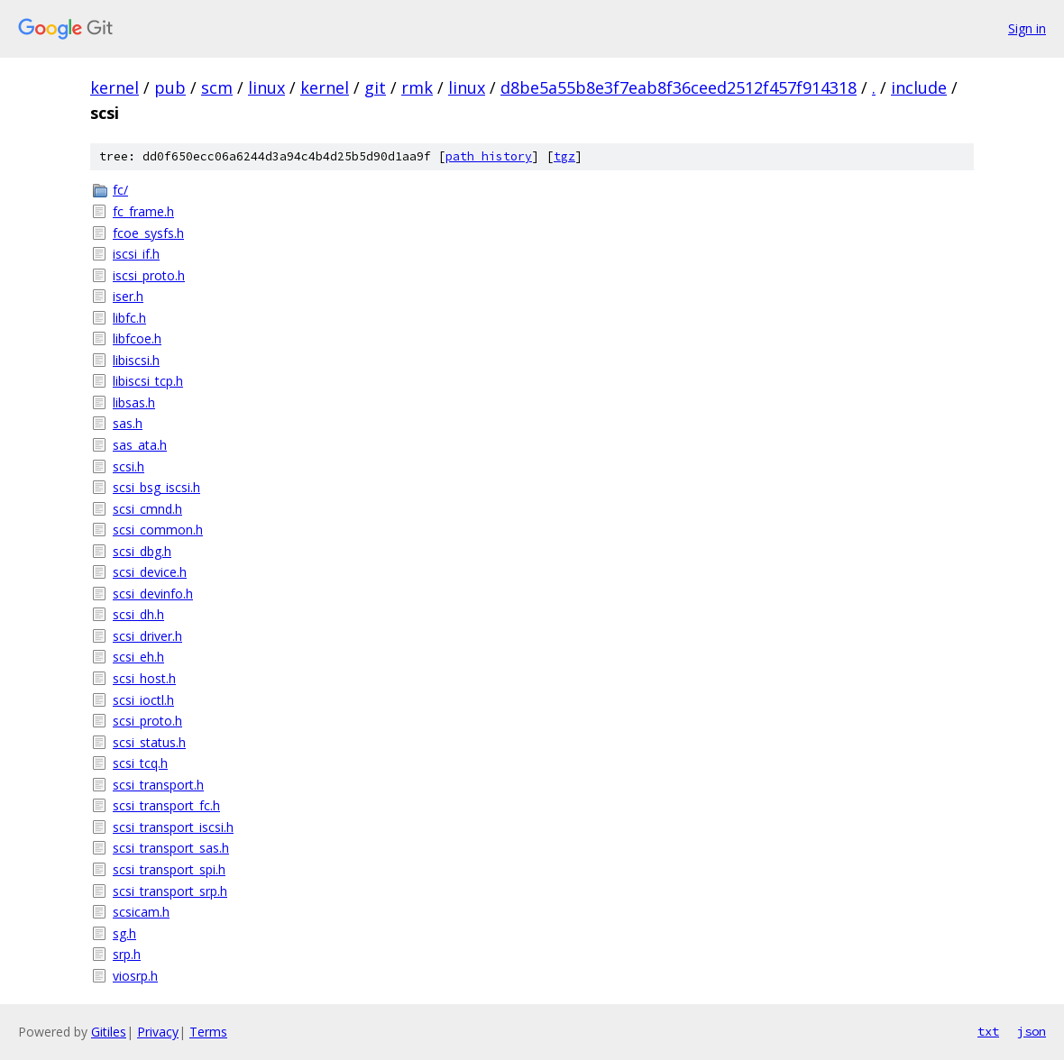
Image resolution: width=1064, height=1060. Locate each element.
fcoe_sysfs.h (148, 233)
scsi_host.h (144, 678)
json (1031, 1031)
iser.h (128, 296)
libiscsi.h (136, 360)
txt (988, 1031)
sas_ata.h (140, 444)
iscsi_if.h (136, 253)
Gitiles (108, 1031)
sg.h (124, 933)
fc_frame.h (143, 211)
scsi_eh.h (138, 656)
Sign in (1027, 28)
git (375, 87)
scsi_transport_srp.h (170, 891)
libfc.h (129, 317)
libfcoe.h (137, 338)
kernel (114, 87)
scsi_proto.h (147, 720)
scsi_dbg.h (142, 551)
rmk (417, 87)
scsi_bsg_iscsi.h (156, 487)
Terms (208, 1031)
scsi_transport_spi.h (169, 869)
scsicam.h (141, 911)
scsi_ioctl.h (143, 699)
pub (170, 87)
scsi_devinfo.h (153, 593)
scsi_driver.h (147, 635)
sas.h (127, 423)
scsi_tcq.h (140, 763)
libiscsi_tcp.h (148, 380)
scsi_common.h (158, 529)
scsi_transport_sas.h (171, 847)
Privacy (158, 1031)
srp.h (127, 954)
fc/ (120, 189)
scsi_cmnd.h (147, 508)
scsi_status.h (149, 742)
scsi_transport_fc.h (166, 805)
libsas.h (134, 402)
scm (217, 87)
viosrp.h (135, 975)
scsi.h (128, 466)
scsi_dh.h (138, 614)
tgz (564, 156)
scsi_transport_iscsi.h (173, 827)
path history (488, 156)
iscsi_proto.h (149, 275)
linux (266, 87)
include (919, 87)
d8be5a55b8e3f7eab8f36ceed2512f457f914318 (678, 87)
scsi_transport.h (158, 784)
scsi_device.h (150, 571)
